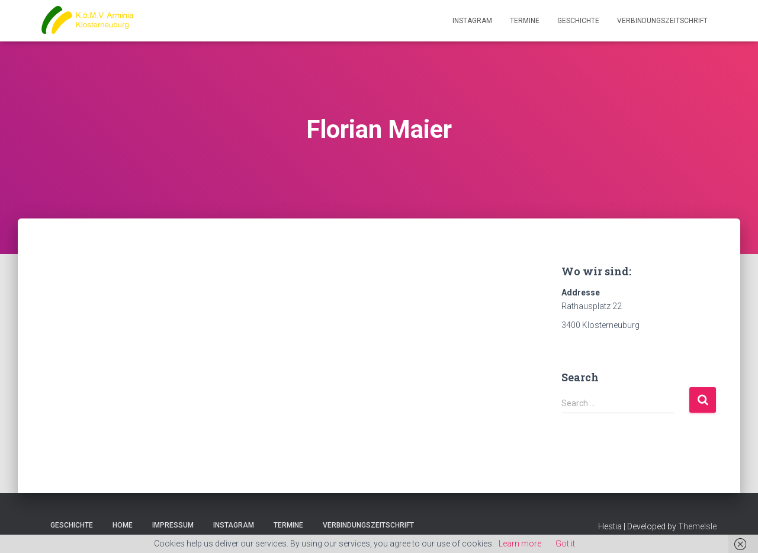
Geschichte (578, 21)
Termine (524, 21)
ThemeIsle (697, 526)
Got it (565, 543)
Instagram (472, 21)
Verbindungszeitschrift (662, 21)
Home (123, 525)
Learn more (520, 543)
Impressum (173, 525)
